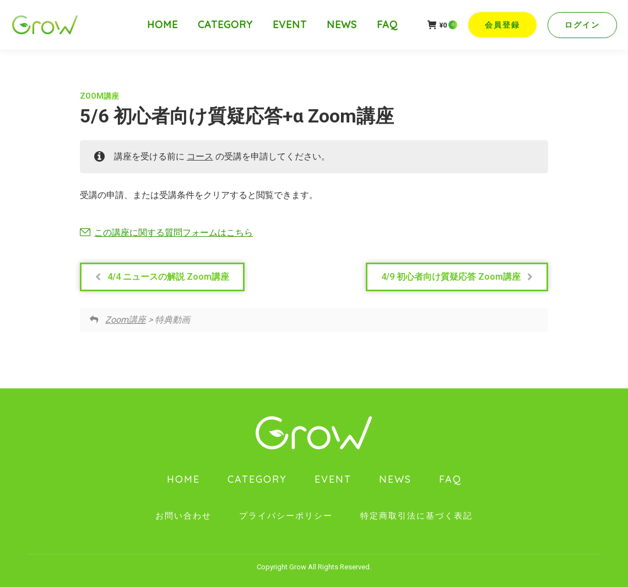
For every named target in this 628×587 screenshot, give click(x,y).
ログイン (582, 25)
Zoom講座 (99, 96)
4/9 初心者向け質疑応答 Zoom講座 (457, 277)
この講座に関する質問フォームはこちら (173, 232)
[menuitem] (162, 25)
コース (200, 156)
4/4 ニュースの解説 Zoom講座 (162, 277)
